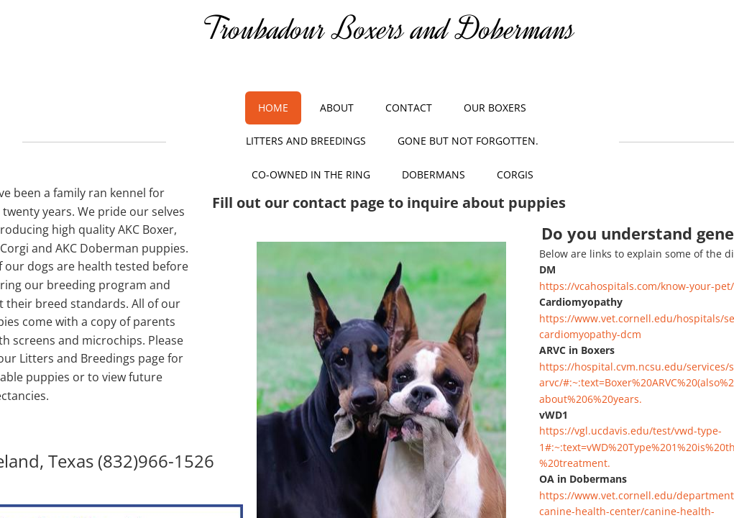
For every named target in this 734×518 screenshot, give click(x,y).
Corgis (515, 174)
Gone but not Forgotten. (468, 140)
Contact (408, 107)
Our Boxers (495, 107)
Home (273, 107)
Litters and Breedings (306, 140)
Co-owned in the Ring (311, 174)
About (337, 107)
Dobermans (433, 174)
